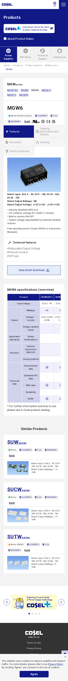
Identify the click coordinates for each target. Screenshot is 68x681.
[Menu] (63, 4)
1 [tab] (29, 613)
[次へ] (61, 602)
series (16, 442)
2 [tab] (32, 613)
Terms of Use (34, 643)
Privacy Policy (55, 664)
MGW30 (23, 94)
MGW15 (12, 94)
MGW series (51, 65)
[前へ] (7, 602)
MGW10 (46, 90)
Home (7, 65)
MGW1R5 (12, 90)
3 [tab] (35, 613)
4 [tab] (39, 613)
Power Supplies (34, 65)
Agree (34, 674)
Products (17, 65)
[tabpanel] (34, 602)
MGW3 (24, 90)
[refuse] (65, 657)
